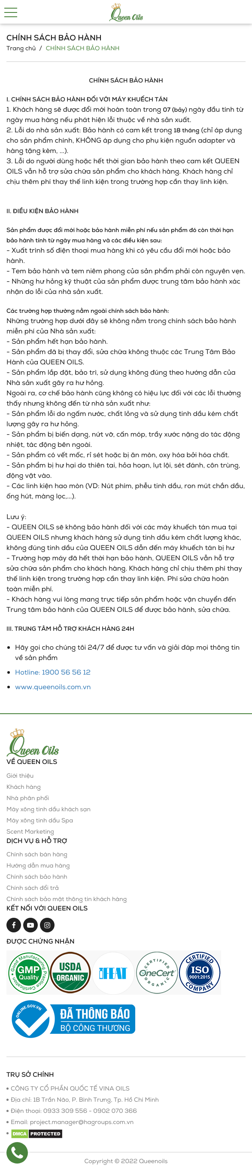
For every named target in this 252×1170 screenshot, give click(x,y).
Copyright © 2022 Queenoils (125, 1161)
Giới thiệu (19, 776)
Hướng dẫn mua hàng (38, 865)
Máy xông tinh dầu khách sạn (48, 809)
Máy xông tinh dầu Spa (39, 820)
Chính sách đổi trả (32, 888)
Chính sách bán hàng (36, 854)
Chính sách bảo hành (36, 877)
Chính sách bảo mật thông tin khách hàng (66, 899)
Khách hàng (23, 787)
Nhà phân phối (27, 798)
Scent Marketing (30, 832)
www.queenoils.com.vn (53, 686)
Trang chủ (21, 48)
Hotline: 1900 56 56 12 (53, 672)
